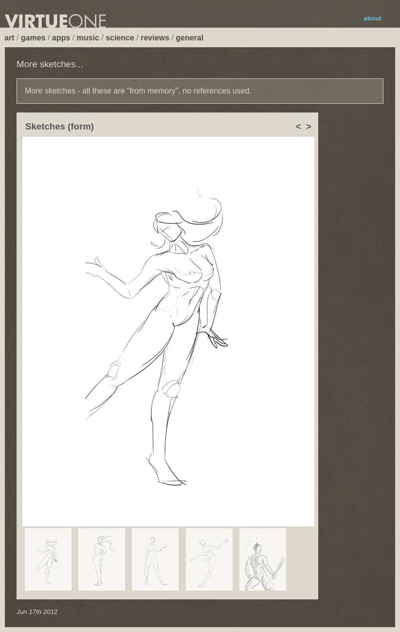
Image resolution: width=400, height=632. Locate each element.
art (9, 38)
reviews (155, 38)
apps (61, 38)
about (372, 18)
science (120, 38)
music (88, 38)
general (189, 38)
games (33, 38)
